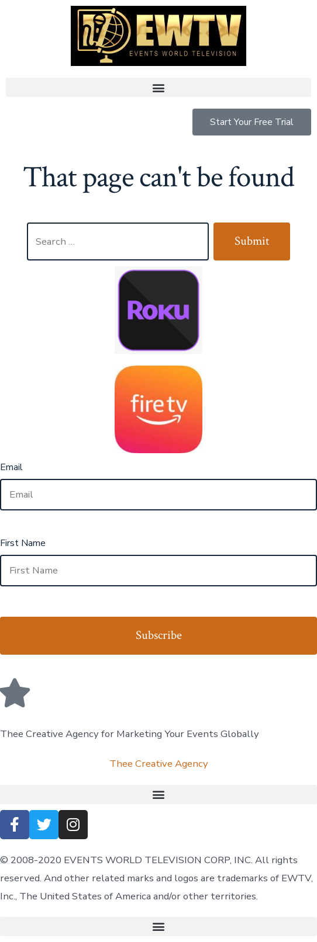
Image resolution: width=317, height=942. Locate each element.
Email (11, 467)
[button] (158, 87)
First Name (23, 543)
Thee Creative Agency (158, 763)
